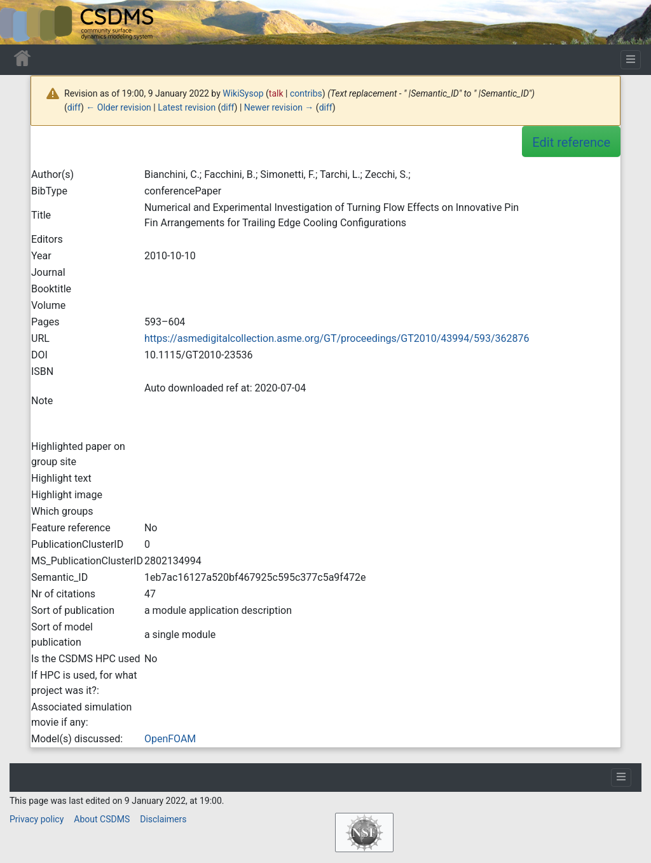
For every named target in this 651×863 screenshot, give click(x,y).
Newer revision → (279, 107)
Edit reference (571, 142)
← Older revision (118, 107)
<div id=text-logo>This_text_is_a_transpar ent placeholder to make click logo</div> (20, 22)
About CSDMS (102, 819)
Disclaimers (163, 819)
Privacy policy (37, 819)
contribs (306, 93)
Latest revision (187, 107)
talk (276, 93)
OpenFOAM (170, 739)
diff (74, 107)
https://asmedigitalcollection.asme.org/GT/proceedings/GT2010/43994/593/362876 (337, 338)
